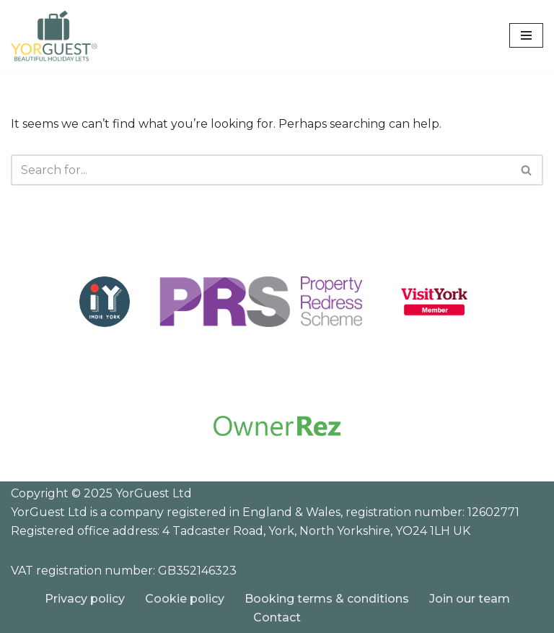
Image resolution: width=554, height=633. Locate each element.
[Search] (261, 169)
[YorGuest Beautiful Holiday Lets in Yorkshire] (54, 35)
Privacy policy (85, 599)
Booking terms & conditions (327, 599)
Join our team (469, 599)
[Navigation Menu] (526, 35)
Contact (277, 617)
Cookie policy (184, 599)
